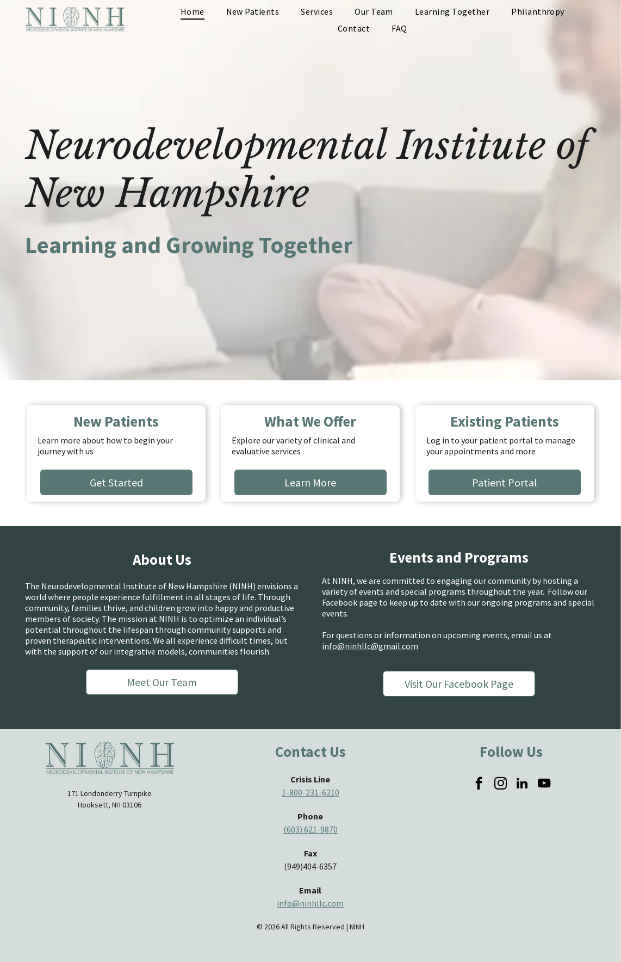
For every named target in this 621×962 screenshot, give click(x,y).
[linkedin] (522, 784)
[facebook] (478, 784)
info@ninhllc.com (310, 903)
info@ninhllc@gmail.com (370, 645)
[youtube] (544, 784)
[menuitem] (192, 11)
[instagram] (500, 784)
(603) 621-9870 (310, 829)
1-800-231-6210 (310, 792)
